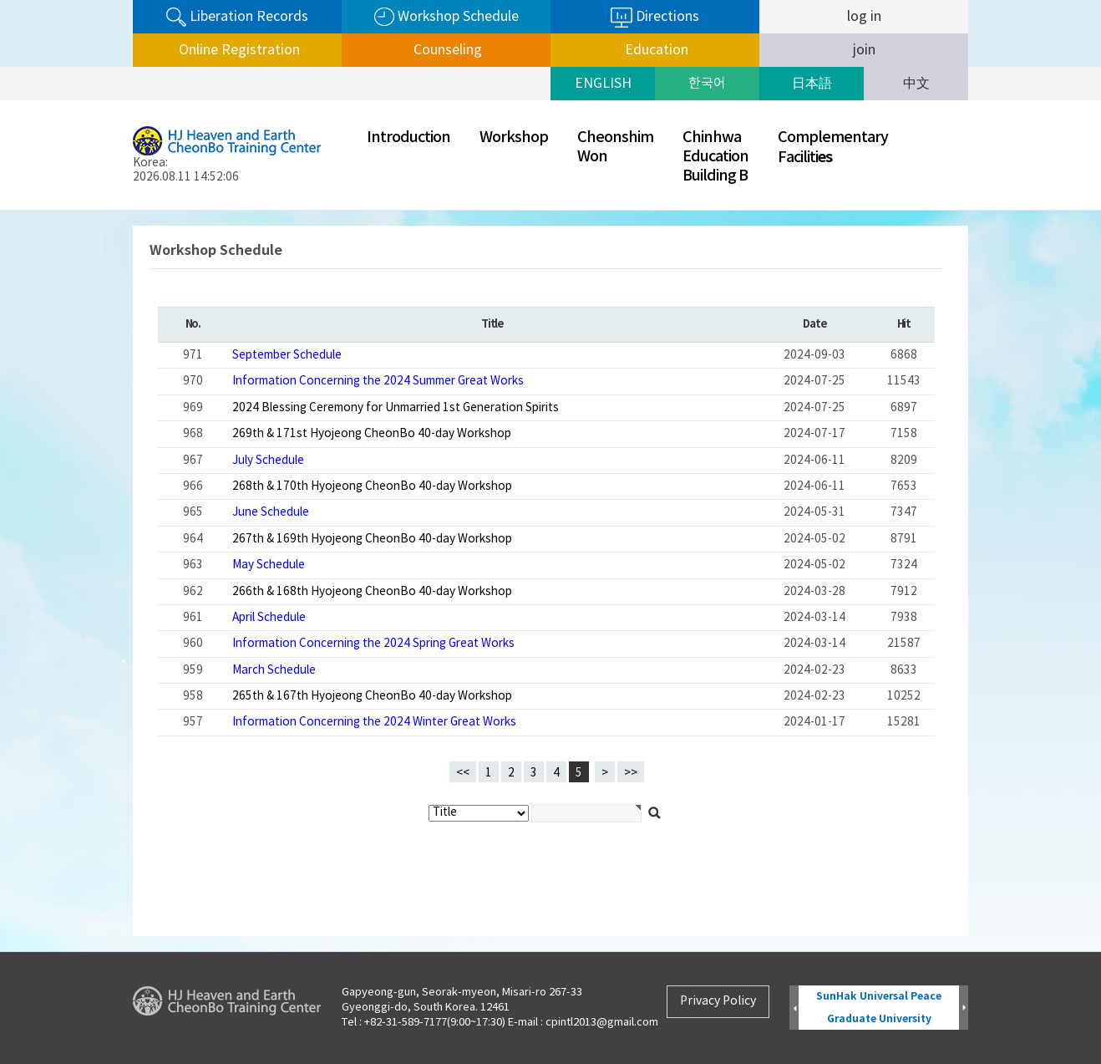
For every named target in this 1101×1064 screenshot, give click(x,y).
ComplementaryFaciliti (833, 147)
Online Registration (237, 50)
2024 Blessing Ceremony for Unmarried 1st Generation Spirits (395, 408)
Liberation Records (237, 17)
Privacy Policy (718, 1001)
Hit (904, 324)
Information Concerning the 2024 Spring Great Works (373, 643)
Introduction (408, 137)
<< (462, 773)
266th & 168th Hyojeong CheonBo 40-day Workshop (372, 591)
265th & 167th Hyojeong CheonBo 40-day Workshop (372, 696)
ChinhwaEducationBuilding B (715, 157)
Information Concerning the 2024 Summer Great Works (378, 381)
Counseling (446, 50)
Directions (655, 18)
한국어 (707, 83)
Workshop (513, 137)
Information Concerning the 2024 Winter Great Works (374, 722)
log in (864, 16)
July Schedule (268, 460)
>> (630, 773)
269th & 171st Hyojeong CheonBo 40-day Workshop (371, 433)
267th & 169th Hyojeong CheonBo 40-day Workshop (372, 539)
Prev (794, 1008)
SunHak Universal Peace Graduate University (878, 1007)
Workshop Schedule (446, 17)
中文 (916, 83)
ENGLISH (603, 83)
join (864, 50)
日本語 (812, 83)
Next (963, 1008)
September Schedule (287, 355)
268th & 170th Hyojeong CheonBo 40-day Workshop (372, 486)
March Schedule (274, 670)
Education (655, 50)
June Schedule (270, 512)
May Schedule (268, 565)
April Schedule (269, 617)
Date (814, 324)
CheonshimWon (615, 147)
